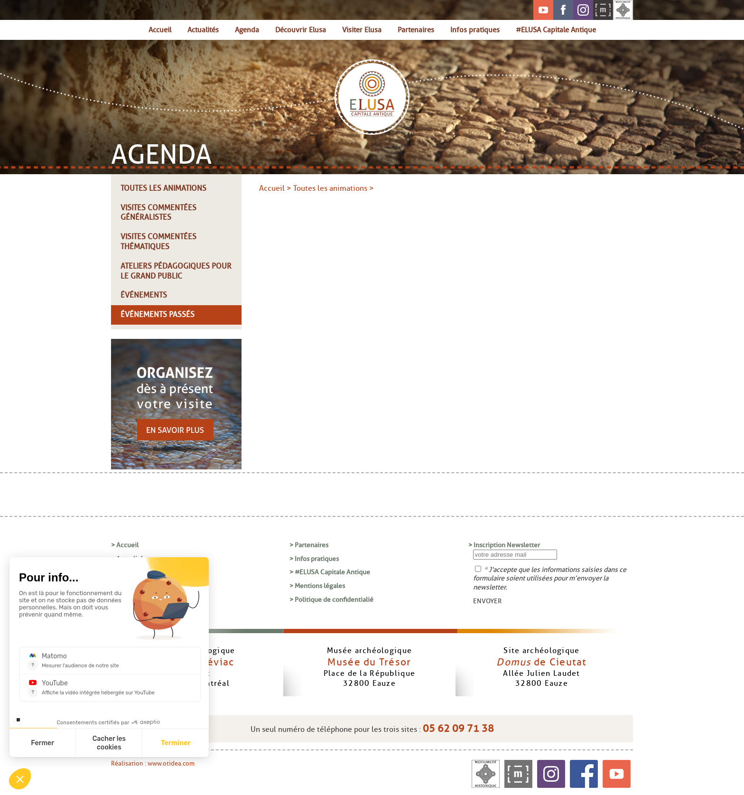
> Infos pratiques (314, 558)
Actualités (203, 29)
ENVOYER (487, 601)
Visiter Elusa (361, 29)
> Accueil (125, 545)
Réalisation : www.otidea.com (153, 763)
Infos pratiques (475, 29)
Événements (144, 294)
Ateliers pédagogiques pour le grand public (176, 271)
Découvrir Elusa (300, 29)
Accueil (160, 29)
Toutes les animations (163, 188)
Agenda (247, 29)
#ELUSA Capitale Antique (556, 29)
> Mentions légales (317, 585)
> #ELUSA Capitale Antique (329, 572)
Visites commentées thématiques (158, 241)
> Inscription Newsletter (504, 545)
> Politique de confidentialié (331, 599)
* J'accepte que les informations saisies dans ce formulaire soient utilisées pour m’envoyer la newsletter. (549, 578)
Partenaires (416, 29)
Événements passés (158, 314)
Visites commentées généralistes (158, 212)
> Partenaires (308, 545)
